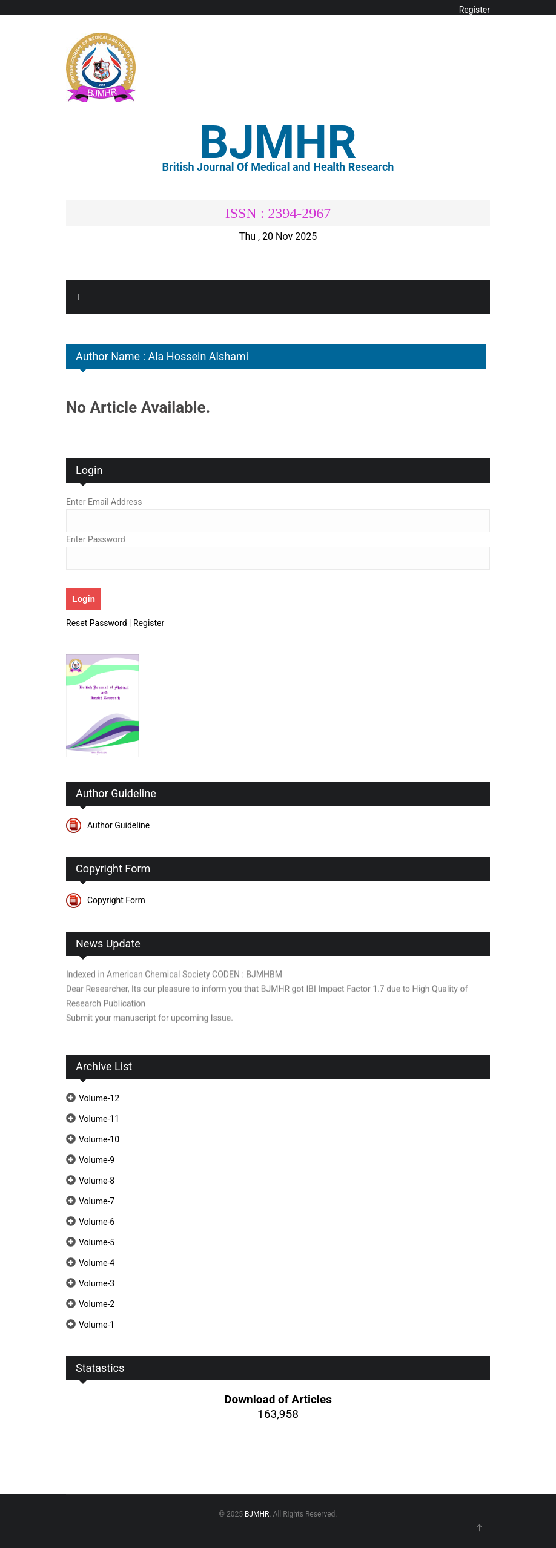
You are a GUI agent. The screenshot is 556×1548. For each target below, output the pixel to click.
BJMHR (257, 1514)
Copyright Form (116, 900)
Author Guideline (118, 825)
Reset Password (96, 623)
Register (474, 10)
